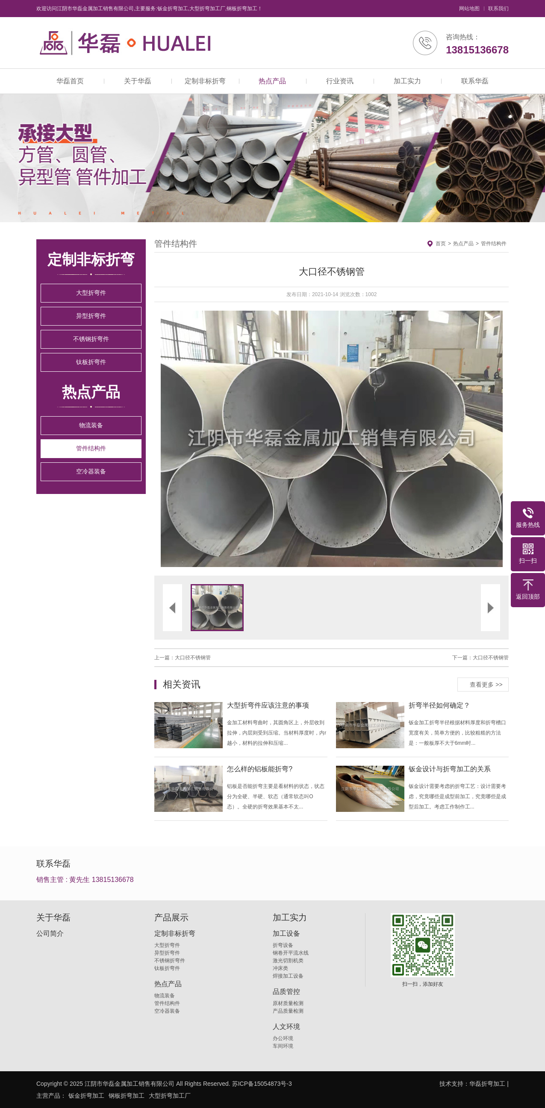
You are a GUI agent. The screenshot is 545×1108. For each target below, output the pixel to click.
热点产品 (272, 81)
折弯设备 (283, 945)
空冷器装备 (91, 471)
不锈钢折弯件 (91, 338)
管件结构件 (91, 448)
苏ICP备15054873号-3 (262, 1083)
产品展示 (171, 917)
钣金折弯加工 (86, 1095)
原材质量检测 (288, 1003)
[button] (242, 439)
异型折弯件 (91, 315)
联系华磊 (475, 81)
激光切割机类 (288, 961)
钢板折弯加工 (126, 1095)
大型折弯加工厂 (170, 1095)
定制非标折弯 (205, 81)
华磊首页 (70, 81)
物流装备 (91, 425)
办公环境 (283, 1038)
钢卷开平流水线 (291, 953)
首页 (441, 244)
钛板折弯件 (91, 362)
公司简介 (50, 933)
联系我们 (498, 9)
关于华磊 (137, 81)
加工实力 (407, 81)
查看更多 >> (486, 684)
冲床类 (280, 968)
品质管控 (286, 991)
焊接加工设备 (288, 976)
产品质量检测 (288, 1011)
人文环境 (286, 1026)
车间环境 (283, 1046)
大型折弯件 (91, 292)
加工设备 (286, 933)
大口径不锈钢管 (193, 658)
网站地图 (469, 9)
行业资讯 (340, 81)
